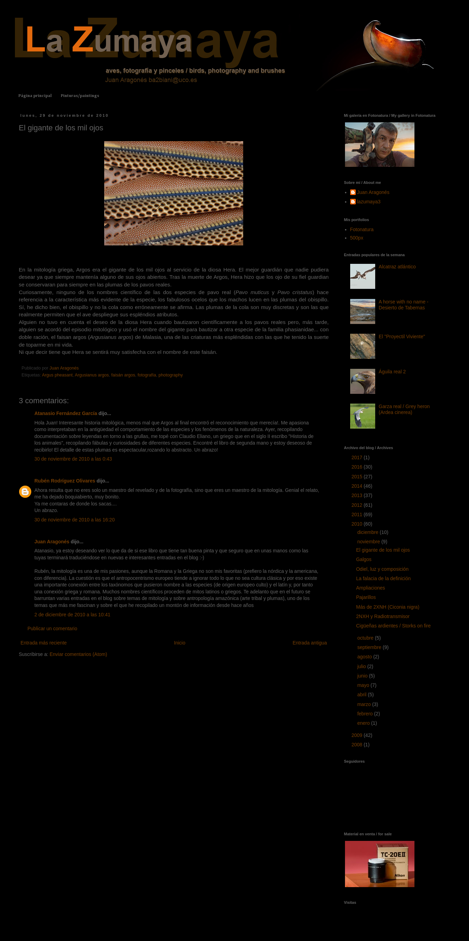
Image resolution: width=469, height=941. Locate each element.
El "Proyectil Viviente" (402, 336)
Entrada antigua (310, 643)
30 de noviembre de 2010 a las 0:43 (73, 459)
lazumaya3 (369, 201)
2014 (358, 486)
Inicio (180, 643)
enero (364, 723)
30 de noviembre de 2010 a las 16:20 (74, 519)
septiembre (369, 647)
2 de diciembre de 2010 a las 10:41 (72, 614)
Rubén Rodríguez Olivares (64, 481)
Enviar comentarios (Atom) (78, 654)
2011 (358, 514)
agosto (365, 656)
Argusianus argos (92, 375)
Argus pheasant (57, 375)
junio (363, 676)
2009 (358, 735)
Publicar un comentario (52, 628)
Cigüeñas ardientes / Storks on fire (393, 625)
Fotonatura (362, 229)
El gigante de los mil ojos (383, 550)
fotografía (147, 375)
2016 (358, 467)
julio (362, 666)
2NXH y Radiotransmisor (383, 616)
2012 (358, 505)
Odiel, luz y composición (382, 569)
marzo (364, 704)
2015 (358, 476)
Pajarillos (366, 597)
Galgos (363, 559)
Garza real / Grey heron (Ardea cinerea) (404, 409)
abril (362, 694)
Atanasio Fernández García (65, 413)
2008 (358, 744)
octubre (366, 638)
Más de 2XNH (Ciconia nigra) (387, 607)
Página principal (35, 96)
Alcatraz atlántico (397, 266)
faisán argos (123, 375)
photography (170, 375)
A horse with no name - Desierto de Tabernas (403, 304)
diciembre (368, 532)
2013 (358, 495)
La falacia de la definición (383, 578)
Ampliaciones (370, 588)
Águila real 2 (392, 371)
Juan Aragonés (51, 541)
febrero (365, 713)
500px (356, 238)
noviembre (369, 541)
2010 (358, 524)
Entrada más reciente (43, 643)
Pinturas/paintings (80, 96)
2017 (358, 457)
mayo (363, 685)
